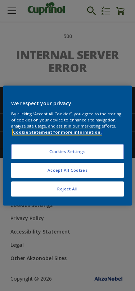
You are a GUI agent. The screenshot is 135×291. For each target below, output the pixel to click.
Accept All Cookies (67, 170)
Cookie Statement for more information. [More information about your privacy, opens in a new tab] (57, 132)
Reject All (67, 188)
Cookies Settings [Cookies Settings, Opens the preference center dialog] (67, 151)
